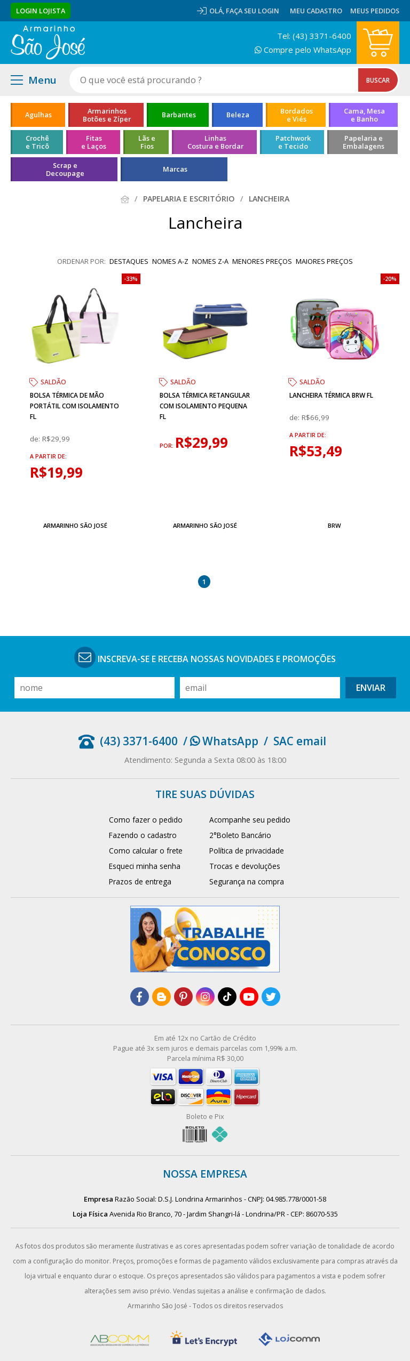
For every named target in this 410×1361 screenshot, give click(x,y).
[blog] (161, 996)
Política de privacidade (246, 850)
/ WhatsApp (220, 741)
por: (167, 445)
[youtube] (249, 996)
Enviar (370, 688)
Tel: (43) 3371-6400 (314, 35)
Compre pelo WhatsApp (303, 49)
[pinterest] (183, 996)
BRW (334, 525)
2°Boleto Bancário (240, 835)
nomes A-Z (170, 261)
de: (36, 439)
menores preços (262, 261)
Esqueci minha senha (144, 866)
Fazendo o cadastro (143, 835)
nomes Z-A (210, 261)
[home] (48, 43)
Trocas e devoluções (244, 866)
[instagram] (205, 996)
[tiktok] (227, 996)
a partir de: (48, 456)
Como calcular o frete (146, 850)
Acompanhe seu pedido (249, 820)
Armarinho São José (75, 525)
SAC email (299, 741)
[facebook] (139, 996)
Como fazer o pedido (146, 820)
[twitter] (271, 996)
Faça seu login (252, 10)
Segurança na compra (246, 881)
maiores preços (324, 261)
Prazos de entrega (140, 881)
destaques (128, 261)
